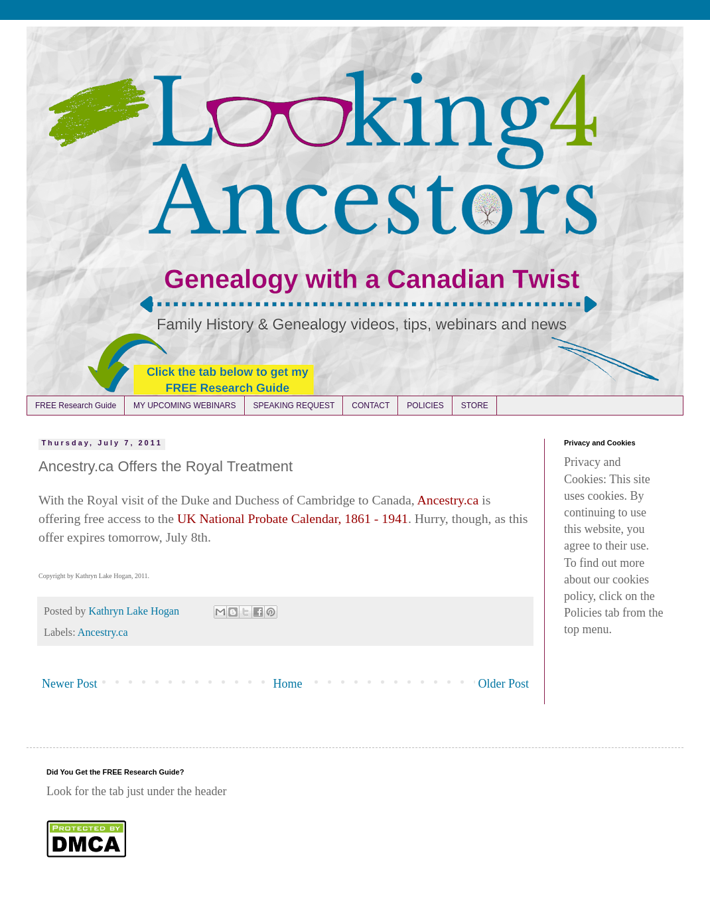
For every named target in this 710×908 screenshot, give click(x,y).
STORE (474, 405)
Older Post (504, 683)
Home (288, 683)
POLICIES (425, 405)
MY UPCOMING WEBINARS (184, 405)
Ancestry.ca (103, 633)
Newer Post (70, 683)
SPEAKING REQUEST (294, 405)
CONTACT (371, 405)
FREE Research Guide (75, 405)
